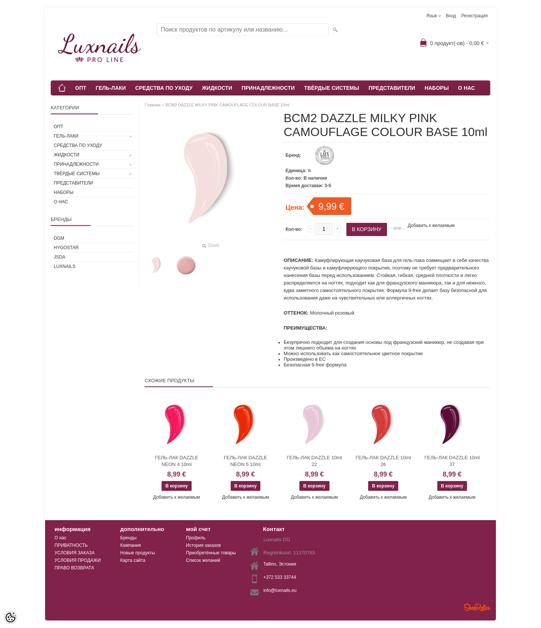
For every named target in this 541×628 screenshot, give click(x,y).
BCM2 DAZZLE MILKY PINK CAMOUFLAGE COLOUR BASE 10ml (227, 105)
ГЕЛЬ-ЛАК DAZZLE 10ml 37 (452, 461)
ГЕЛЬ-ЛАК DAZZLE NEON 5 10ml (245, 461)
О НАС (466, 88)
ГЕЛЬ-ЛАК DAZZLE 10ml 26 (383, 461)
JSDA (59, 257)
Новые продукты (137, 552)
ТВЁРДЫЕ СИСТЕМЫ (331, 88)
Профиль (196, 537)
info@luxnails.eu (279, 590)
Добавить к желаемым (431, 225)
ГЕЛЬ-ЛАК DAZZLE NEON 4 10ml (176, 461)
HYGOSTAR (66, 247)
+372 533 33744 (279, 577)
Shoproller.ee (477, 607)
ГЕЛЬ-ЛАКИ (111, 88)
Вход (451, 15)
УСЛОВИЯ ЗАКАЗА (74, 552)
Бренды (128, 537)
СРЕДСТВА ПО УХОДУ (164, 88)
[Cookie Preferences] (10, 617)
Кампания (130, 545)
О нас (60, 537)
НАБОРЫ (437, 88)
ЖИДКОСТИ (217, 88)
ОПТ (80, 88)
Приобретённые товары (211, 552)
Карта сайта (132, 560)
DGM (59, 238)
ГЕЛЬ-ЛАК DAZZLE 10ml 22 (314, 461)
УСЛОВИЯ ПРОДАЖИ (77, 560)
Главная (152, 105)
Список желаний (203, 560)
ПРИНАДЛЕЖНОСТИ (268, 88)
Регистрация (474, 15)
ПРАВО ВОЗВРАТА (74, 567)
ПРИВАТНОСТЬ (71, 545)
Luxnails (65, 266)
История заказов (203, 545)
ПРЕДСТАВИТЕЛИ (392, 88)
